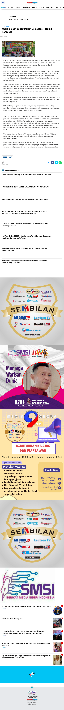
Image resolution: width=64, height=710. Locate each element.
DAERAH (18, 7)
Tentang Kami (32, 697)
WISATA (58, 7)
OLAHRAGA (50, 7)
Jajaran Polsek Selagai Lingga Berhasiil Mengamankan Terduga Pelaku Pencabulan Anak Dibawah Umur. (26, 657)
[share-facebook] (52, 162)
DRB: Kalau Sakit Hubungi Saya (12, 619)
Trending (3, 7)
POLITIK (10, 7)
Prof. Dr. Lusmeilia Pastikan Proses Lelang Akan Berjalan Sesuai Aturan (26, 607)
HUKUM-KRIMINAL (38, 7)
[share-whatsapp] (60, 162)
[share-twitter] (56, 162)
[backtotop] (32, 687)
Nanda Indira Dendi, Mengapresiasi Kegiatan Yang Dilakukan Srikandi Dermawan (26, 644)
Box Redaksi (32, 694)
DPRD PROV (6, 26)
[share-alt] (48, 162)
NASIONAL (26, 7)
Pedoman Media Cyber (32, 696)
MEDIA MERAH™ (32, 704)
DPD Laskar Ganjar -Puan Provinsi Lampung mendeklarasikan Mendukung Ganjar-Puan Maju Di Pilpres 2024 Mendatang (23, 632)
